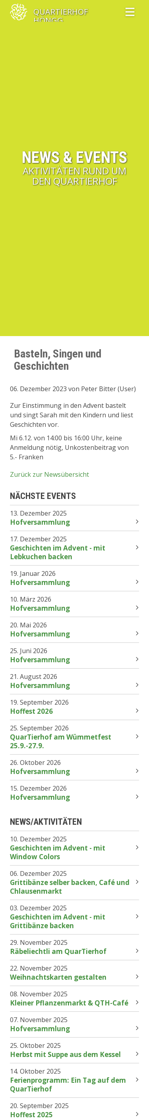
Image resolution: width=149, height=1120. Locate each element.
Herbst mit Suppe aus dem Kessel (65, 1054)
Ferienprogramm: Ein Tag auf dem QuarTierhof (68, 1084)
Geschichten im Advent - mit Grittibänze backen (57, 921)
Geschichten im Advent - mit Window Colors (57, 852)
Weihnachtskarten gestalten (58, 977)
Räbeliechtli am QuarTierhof (58, 951)
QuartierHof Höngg (60, 12)
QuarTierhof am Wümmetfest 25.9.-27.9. (60, 741)
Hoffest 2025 (31, 1114)
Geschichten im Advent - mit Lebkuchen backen (57, 552)
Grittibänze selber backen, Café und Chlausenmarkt (70, 887)
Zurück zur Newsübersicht (49, 474)
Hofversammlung (40, 522)
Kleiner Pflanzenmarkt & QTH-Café (69, 1002)
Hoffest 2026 (31, 711)
